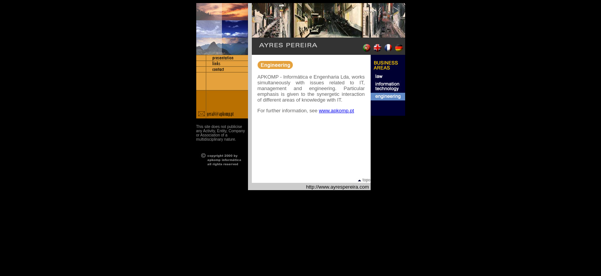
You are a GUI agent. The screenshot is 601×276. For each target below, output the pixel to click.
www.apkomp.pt (336, 110)
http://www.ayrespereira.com (337, 187)
